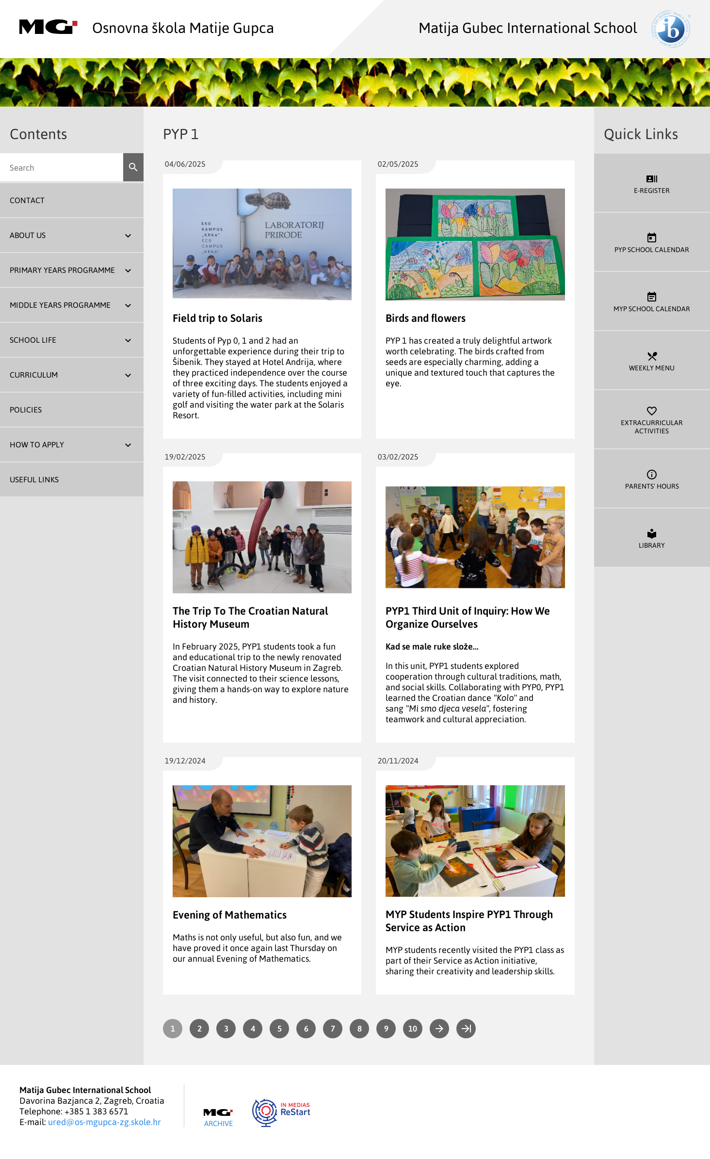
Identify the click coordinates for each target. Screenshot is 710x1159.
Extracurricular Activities (652, 419)
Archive (218, 1118)
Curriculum (34, 375)
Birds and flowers (426, 317)
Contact (27, 200)
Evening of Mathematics (230, 914)
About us (28, 235)
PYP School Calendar (652, 242)
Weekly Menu (652, 360)
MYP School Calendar (652, 301)
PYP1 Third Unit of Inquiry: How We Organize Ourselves (468, 617)
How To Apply (37, 444)
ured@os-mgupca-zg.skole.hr (104, 1121)
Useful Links (34, 479)
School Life (33, 340)
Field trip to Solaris (217, 317)
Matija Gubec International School (555, 27)
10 (412, 1028)
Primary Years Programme (62, 270)
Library (652, 537)
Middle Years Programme (60, 305)
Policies (26, 409)
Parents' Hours (652, 478)
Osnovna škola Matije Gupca (146, 27)
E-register (652, 183)
